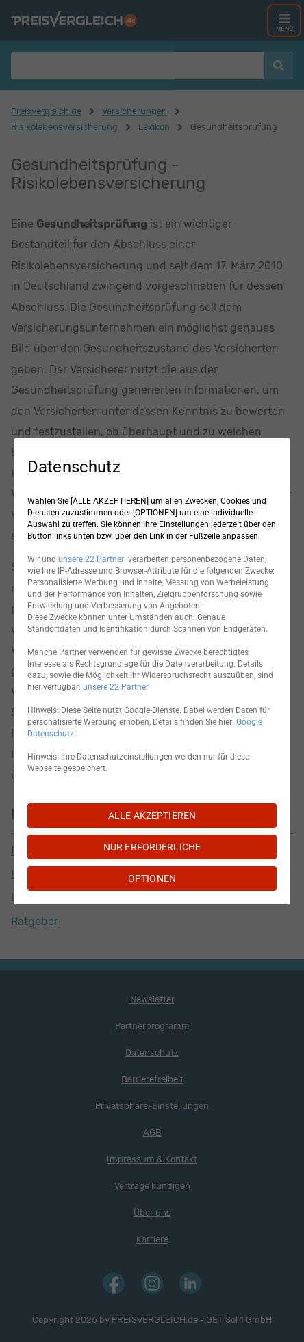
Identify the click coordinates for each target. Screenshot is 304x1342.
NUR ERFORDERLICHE (152, 847)
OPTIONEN (152, 878)
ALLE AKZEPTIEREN (152, 815)
